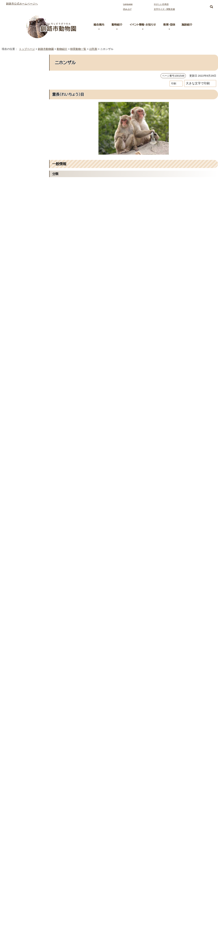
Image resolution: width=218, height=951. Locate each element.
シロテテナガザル (15, 172)
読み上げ (127, 9)
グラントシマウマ (15, 164)
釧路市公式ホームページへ (21, 3)
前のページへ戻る (171, 849)
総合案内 (99, 24)
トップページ (25, 49)
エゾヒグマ (12, 133)
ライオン (11, 250)
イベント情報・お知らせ (143, 24)
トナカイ (11, 203)
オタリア (11, 148)
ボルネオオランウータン (18, 226)
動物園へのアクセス (32, 904)
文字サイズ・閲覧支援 (164, 9)
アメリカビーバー (15, 109)
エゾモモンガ (13, 140)
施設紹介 (187, 24)
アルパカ (11, 117)
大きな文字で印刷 (198, 83)
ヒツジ (10, 234)
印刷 (173, 83)
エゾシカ (11, 125)
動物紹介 (117, 24)
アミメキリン (13, 101)
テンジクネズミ (14, 195)
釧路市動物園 (45, 49)
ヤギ (9, 242)
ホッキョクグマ (14, 218)
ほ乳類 (95, 49)
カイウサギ (12, 156)
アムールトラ (13, 94)
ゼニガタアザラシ (15, 179)
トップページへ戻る (204, 849)
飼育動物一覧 (79, 49)
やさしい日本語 (161, 4)
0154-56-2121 (78, 830)
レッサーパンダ (14, 258)
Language (128, 4)
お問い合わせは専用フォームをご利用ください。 (95, 835)
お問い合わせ (29, 919)
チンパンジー (13, 187)
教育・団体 (169, 24)
